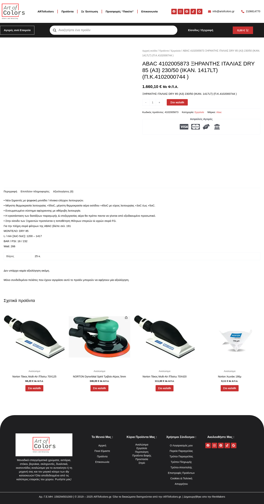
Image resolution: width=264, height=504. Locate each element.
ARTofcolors (45, 11)
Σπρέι (141, 462)
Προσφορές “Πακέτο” (120, 11)
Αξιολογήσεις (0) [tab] (66, 191)
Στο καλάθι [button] (34, 389)
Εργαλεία (178, 50)
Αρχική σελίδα (150, 50)
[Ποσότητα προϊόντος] (152, 102)
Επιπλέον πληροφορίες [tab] (36, 191)
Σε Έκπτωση (89, 11)
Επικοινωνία (149, 11)
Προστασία (141, 459)
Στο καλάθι (178, 102)
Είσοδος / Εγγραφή (200, 30)
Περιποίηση (142, 451)
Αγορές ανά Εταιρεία (17, 30)
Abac (220, 112)
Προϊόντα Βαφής (142, 455)
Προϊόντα (67, 11)
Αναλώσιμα (142, 444)
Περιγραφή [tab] (11, 191)
